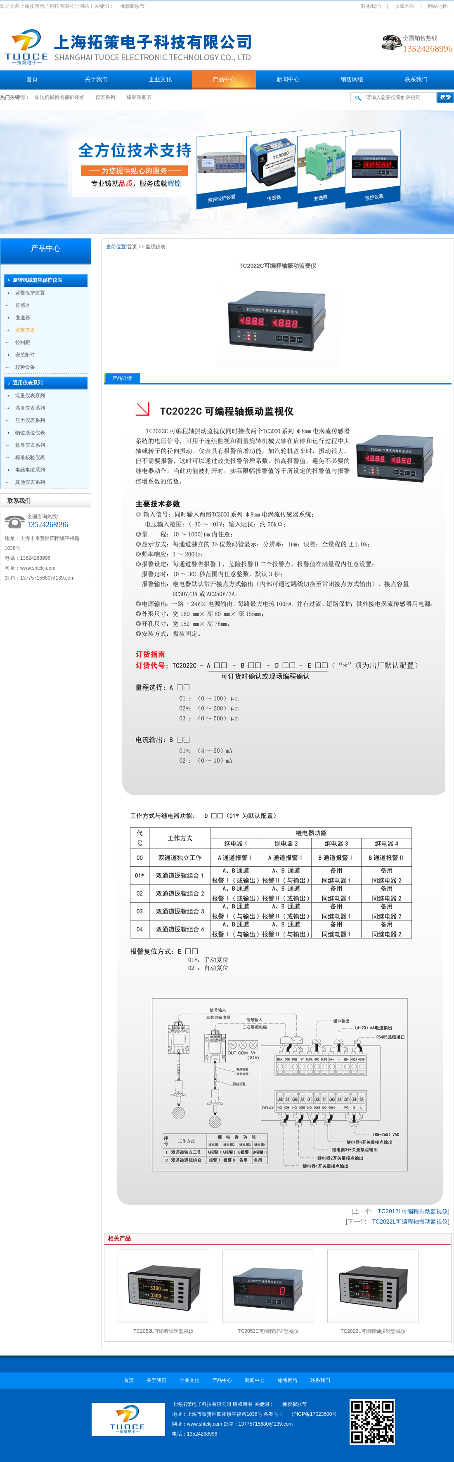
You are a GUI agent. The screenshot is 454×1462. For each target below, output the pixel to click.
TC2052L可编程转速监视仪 (163, 1331)
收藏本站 (404, 6)
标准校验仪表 (30, 457)
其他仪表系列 (30, 482)
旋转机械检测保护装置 (59, 97)
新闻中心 (288, 79)
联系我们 (371, 6)
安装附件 (25, 355)
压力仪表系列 (30, 420)
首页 (32, 79)
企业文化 (160, 79)
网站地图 (438, 6)
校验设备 (25, 367)
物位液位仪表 (30, 433)
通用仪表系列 (28, 383)
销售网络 (352, 79)
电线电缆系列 (30, 470)
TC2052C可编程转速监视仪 (268, 1331)
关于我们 (96, 79)
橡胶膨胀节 (139, 97)
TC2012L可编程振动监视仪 (413, 1211)
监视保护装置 (30, 293)
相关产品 (119, 1238)
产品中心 (224, 79)
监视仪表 (25, 330)
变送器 (22, 318)
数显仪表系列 (30, 445)
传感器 (22, 305)
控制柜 (22, 342)
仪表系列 (105, 97)
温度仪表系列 (30, 408)
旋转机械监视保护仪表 (37, 280)
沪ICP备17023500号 (314, 1414)
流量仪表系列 (30, 396)
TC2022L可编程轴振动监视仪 (410, 1221)
